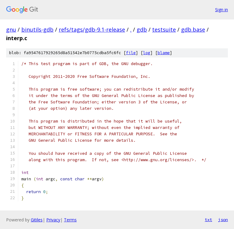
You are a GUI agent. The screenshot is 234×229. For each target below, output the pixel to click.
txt (208, 219)
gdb (142, 29)
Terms (70, 220)
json (223, 219)
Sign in (221, 9)
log (146, 52)
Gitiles (37, 220)
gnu (11, 29)
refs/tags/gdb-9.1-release (92, 29)
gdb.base (193, 29)
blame (164, 52)
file (131, 52)
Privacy (53, 220)
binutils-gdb (37, 29)
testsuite (164, 29)
